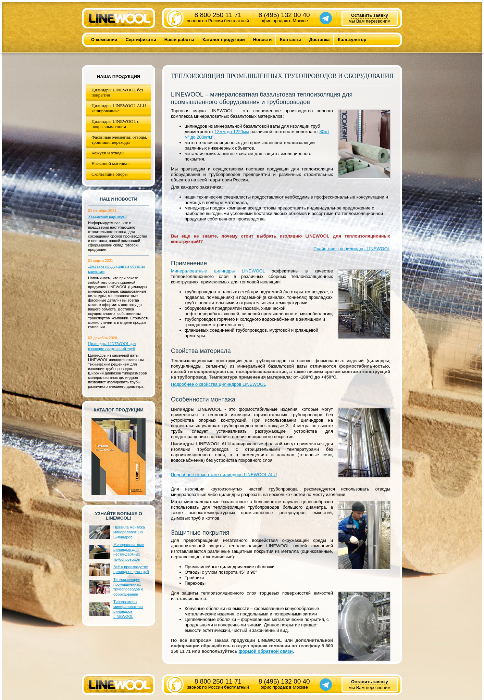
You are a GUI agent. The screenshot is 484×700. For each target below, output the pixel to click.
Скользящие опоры (109, 174)
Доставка (319, 39)
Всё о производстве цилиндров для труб (131, 569)
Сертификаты (140, 39)
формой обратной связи (265, 651)
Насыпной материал (110, 163)
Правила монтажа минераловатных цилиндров (129, 532)
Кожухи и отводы (107, 152)
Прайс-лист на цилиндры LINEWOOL (351, 248)
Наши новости (118, 199)
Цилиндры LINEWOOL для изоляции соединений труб (112, 346)
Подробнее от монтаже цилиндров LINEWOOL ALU (224, 474)
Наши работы (179, 39)
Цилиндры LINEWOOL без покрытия (117, 92)
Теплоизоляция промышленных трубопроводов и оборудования (128, 586)
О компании (104, 39)
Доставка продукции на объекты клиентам (116, 269)
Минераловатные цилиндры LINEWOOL (218, 270)
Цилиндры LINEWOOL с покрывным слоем (115, 124)
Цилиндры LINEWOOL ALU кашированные (118, 108)
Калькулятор (352, 39)
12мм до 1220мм (231, 131)
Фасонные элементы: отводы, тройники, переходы (119, 140)
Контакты (290, 39)
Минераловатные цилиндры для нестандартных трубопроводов (128, 552)
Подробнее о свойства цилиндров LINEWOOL (218, 384)
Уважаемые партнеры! (107, 216)
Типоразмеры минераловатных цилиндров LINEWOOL (128, 609)
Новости (262, 39)
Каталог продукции (223, 39)
